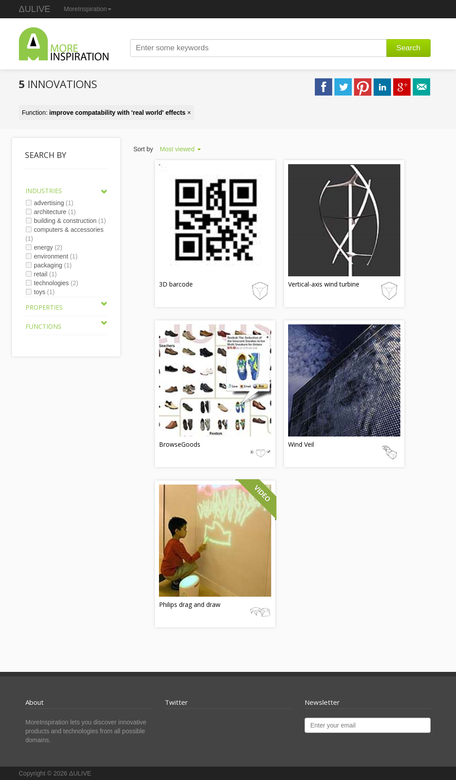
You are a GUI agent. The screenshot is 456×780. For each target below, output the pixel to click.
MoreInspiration (87, 8)
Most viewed (180, 149)
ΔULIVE (34, 9)
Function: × (106, 112)
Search (408, 48)
